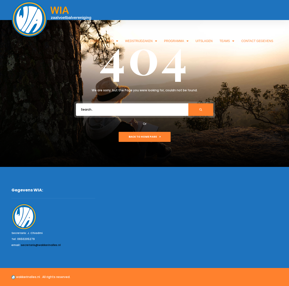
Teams (227, 41)
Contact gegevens (257, 41)
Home (94, 41)
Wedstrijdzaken (141, 41)
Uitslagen (204, 41)
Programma (176, 41)
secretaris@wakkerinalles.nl (41, 245)
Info (112, 41)
